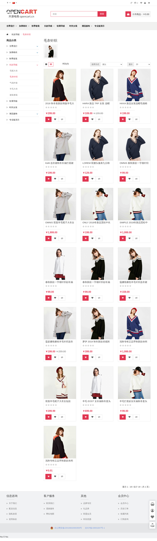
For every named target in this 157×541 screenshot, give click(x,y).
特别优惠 (87, 519)
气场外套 (14, 83)
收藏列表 (124, 514)
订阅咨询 (124, 519)
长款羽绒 (48, 26)
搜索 (102, 14)
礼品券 (86, 508)
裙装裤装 (14, 95)
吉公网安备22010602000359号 (67, 528)
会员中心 (124, 503)
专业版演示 (99, 26)
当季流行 (10, 26)
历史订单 (124, 508)
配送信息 (13, 508)
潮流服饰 (86, 26)
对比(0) (65, 64)
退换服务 (50, 508)
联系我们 (50, 503)
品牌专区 (87, 503)
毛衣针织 (27, 34)
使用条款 (13, 519)
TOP (152, 525)
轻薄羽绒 (61, 26)
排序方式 (95, 64)
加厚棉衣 (23, 26)
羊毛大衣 (14, 89)
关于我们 (13, 503)
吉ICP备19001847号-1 (96, 528)
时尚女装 (73, 26)
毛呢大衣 (14, 71)
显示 (130, 64)
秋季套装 (36, 26)
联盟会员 (87, 514)
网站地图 (50, 514)
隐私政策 (13, 514)
